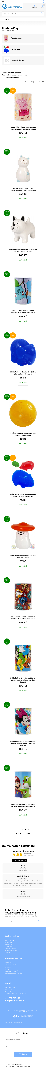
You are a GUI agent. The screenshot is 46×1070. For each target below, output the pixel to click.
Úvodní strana (9, 940)
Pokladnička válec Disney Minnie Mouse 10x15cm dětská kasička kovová (23, 743)
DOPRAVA (8, 963)
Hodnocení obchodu (11, 950)
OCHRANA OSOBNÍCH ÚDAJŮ (14, 973)
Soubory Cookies (10, 948)
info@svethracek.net (14, 1001)
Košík (43, 6)
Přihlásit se (8, 942)
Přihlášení (23, 1054)
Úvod (3, 30)
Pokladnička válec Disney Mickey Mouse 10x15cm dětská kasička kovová (23, 680)
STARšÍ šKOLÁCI (15, 60)
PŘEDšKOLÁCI (13, 38)
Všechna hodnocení (20, 860)
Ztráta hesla (8, 946)
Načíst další (24, 833)
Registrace (8, 944)
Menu (7, 19)
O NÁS (7, 969)
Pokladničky (10, 30)
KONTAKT (8, 967)
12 (32, 82)
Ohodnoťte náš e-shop (13, 1022)
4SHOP (29, 1016)
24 (35, 82)
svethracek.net (19, 1010)
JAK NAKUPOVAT (10, 965)
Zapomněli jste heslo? (14, 1064)
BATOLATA (12, 49)
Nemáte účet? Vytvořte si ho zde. (18, 1066)
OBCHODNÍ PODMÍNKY (12, 971)
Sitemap (7, 952)
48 (39, 82)
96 (43, 82)
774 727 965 (14, 998)
